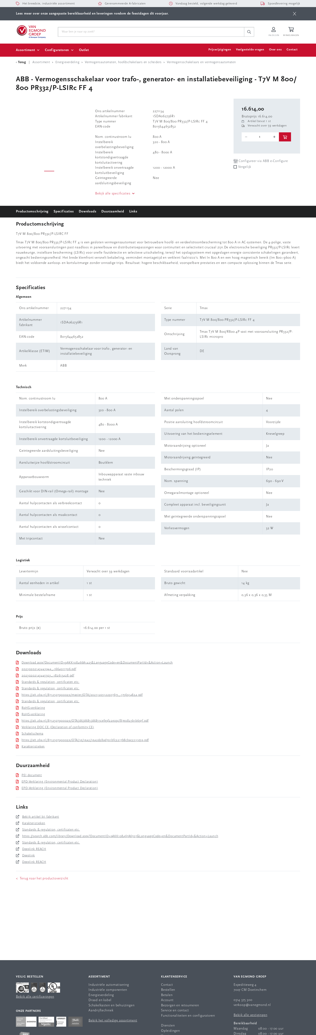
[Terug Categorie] (21, 62)
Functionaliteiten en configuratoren (188, 1015)
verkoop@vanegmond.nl (252, 1005)
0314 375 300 (243, 1000)
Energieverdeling (101, 995)
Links (133, 211)
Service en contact (175, 1010)
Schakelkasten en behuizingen (111, 1005)
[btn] (294, 13)
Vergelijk (244, 167)
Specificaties (64, 211)
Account (167, 1000)
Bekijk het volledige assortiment (112, 1020)
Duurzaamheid (112, 211)
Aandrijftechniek (100, 1010)
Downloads (87, 211)
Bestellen (168, 990)
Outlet (84, 50)
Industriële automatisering (108, 985)
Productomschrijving (32, 211)
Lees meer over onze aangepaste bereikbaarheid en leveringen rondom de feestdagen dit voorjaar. (92, 13)
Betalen (167, 995)
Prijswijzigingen (219, 49)
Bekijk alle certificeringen (35, 996)
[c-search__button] (249, 32)
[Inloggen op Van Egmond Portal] (273, 32)
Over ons (275, 49)
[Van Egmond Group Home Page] (31, 31)
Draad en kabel (99, 1000)
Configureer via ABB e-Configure (261, 161)
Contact (292, 49)
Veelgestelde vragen (250, 49)
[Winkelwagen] (291, 32)
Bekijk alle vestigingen (250, 1015)
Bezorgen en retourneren (180, 1005)
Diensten (168, 1025)
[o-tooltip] (260, 137)
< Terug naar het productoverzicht (42, 878)
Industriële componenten (107, 990)
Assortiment (25, 50)
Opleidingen (170, 1031)
